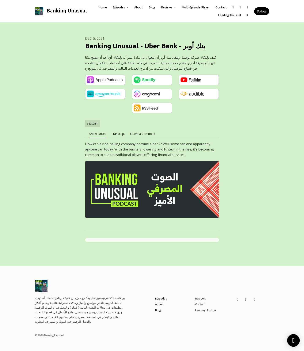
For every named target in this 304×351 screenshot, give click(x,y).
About (138, 7)
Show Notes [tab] (97, 134)
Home (102, 7)
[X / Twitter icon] (246, 299)
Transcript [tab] (118, 134)
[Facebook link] (233, 7)
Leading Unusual (229, 15)
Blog (152, 7)
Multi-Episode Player (196, 7)
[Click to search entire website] (247, 15)
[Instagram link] (247, 7)
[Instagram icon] (254, 299)
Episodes (119, 7)
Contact (221, 7)
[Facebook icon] (237, 299)
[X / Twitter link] (240, 7)
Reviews (167, 7)
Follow (261, 11)
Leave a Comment (142, 134)
